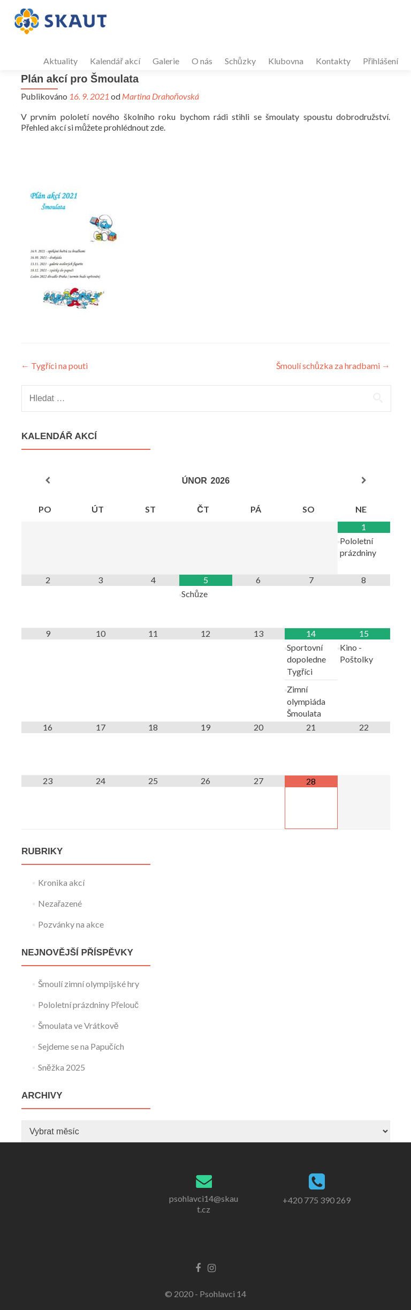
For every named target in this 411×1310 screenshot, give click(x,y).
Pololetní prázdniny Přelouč (88, 1004)
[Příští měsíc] (364, 480)
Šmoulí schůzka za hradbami (333, 365)
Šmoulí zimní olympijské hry (88, 983)
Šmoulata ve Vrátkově (78, 1025)
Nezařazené (60, 903)
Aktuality (60, 61)
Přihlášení (380, 61)
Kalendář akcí (115, 61)
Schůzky (240, 61)
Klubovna (285, 61)
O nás (202, 61)
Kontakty (333, 61)
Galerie (166, 61)
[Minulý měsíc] (47, 480)
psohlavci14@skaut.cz (203, 1203)
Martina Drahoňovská (160, 96)
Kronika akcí (61, 882)
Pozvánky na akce (71, 924)
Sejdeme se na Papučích (81, 1046)
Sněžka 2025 (61, 1067)
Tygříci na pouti (54, 365)
